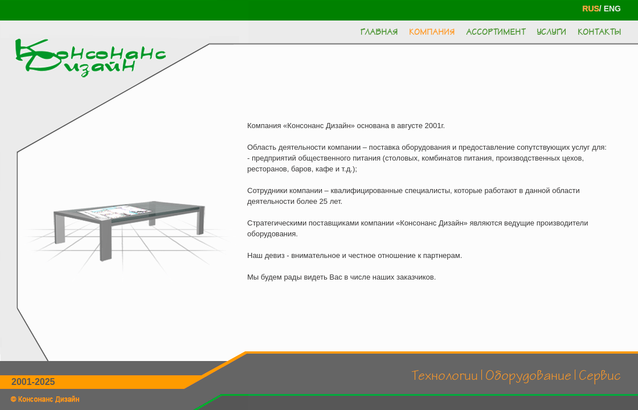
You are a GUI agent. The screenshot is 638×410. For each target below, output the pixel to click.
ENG (612, 8)
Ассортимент (495, 33)
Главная (379, 33)
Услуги (551, 33)
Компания (432, 33)
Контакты (599, 33)
